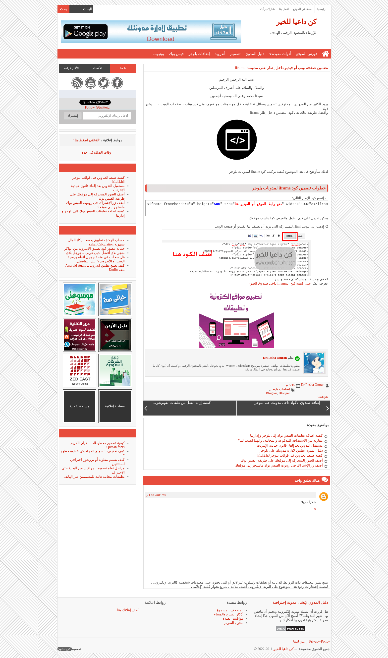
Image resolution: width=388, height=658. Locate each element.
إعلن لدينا (300, 641)
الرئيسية (322, 9)
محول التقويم (233, 623)
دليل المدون (254, 54)
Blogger (271, 393)
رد (314, 508)
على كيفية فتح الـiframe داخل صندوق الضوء (279, 283)
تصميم (235, 54)
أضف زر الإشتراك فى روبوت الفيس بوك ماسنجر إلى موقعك (279, 465)
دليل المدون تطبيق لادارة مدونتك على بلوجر (291, 450)
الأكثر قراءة (71, 68)
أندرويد (220, 54)
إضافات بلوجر (199, 54)
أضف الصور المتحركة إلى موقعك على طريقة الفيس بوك (282, 460)
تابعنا (123, 68)
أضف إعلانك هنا (128, 610)
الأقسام (97, 68)
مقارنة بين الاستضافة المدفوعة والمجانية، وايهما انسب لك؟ (280, 440)
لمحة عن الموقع (302, 9)
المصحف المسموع (230, 610)
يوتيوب (158, 54)
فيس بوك (176, 54)
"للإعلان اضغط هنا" (86, 140)
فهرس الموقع (306, 54)
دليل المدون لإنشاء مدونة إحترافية (300, 602)
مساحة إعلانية (115, 406)
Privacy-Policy (319, 641)
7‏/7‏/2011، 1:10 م (156, 495)
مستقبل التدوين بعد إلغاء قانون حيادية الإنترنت (290, 445)
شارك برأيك (267, 9)
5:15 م (290, 385)
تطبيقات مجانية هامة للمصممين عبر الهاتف (93, 477)
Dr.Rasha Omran (275, 357)
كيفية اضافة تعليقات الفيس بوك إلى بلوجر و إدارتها (286, 435)
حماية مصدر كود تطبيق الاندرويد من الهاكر (94, 248)
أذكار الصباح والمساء (228, 614)
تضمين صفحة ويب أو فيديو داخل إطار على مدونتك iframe (281, 67)
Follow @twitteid (97, 107)
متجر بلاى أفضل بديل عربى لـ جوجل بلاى (95, 253)
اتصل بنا (283, 9)
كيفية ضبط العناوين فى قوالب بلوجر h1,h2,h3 (290, 455)
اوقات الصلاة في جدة (97, 152)
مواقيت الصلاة (232, 618)
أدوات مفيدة (281, 54)
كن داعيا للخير (296, 22)
